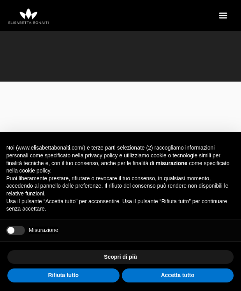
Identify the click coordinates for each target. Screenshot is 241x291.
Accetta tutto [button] (177, 275)
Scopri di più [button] (120, 257)
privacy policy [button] (101, 155)
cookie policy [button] (34, 170)
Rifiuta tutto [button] (63, 275)
